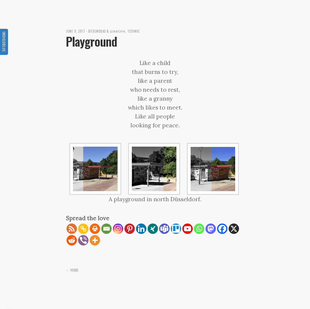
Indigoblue (4, 42)
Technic (133, 31)
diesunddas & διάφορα (107, 31)
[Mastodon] (210, 229)
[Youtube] (187, 229)
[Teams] (164, 229)
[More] (95, 240)
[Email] (106, 229)
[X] (234, 229)
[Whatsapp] (199, 229)
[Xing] (153, 229)
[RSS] (72, 229)
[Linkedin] (141, 229)
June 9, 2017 (75, 31)
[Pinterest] (129, 229)
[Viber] (83, 240)
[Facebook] (222, 229)
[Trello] (176, 229)
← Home (72, 269)
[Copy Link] (83, 229)
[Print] (95, 229)
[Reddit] (72, 240)
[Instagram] (118, 229)
